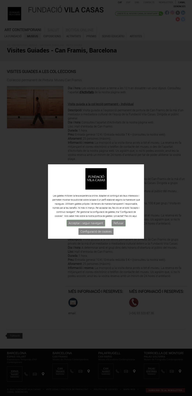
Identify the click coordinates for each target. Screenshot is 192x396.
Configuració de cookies (96, 234)
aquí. (134, 217)
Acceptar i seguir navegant (86, 225)
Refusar (118, 225)
